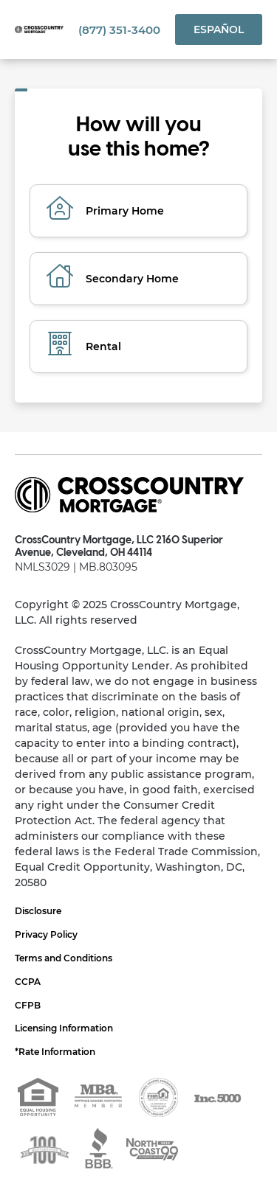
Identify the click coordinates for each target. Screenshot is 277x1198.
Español (219, 29)
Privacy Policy (46, 934)
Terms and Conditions (63, 958)
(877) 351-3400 (119, 30)
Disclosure (38, 910)
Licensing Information (64, 1028)
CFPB (28, 1005)
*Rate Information (55, 1051)
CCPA (28, 981)
